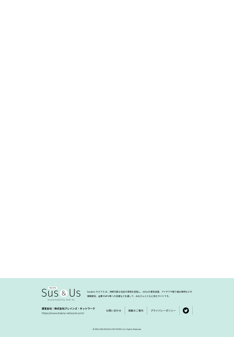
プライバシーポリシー (163, 310)
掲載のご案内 (136, 310)
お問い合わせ (113, 310)
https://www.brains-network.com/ (63, 313)
